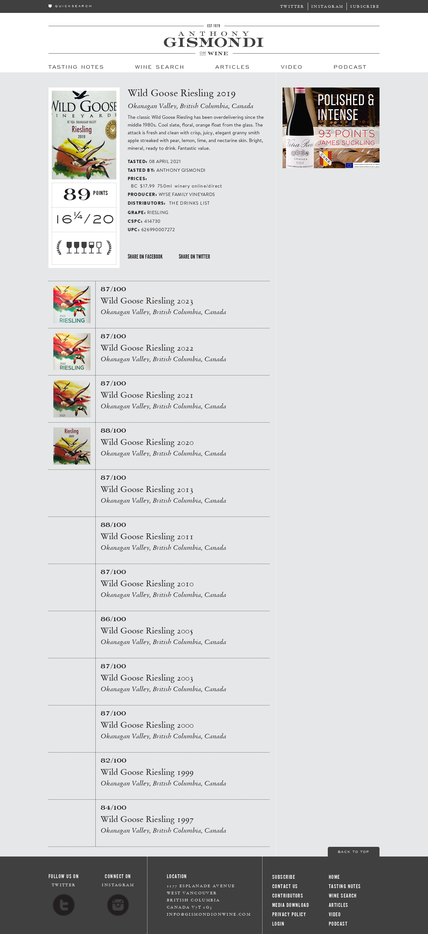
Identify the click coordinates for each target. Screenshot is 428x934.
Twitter (292, 6)
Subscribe (365, 6)
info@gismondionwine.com (209, 914)
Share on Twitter (194, 256)
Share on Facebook (145, 256)
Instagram (327, 6)
